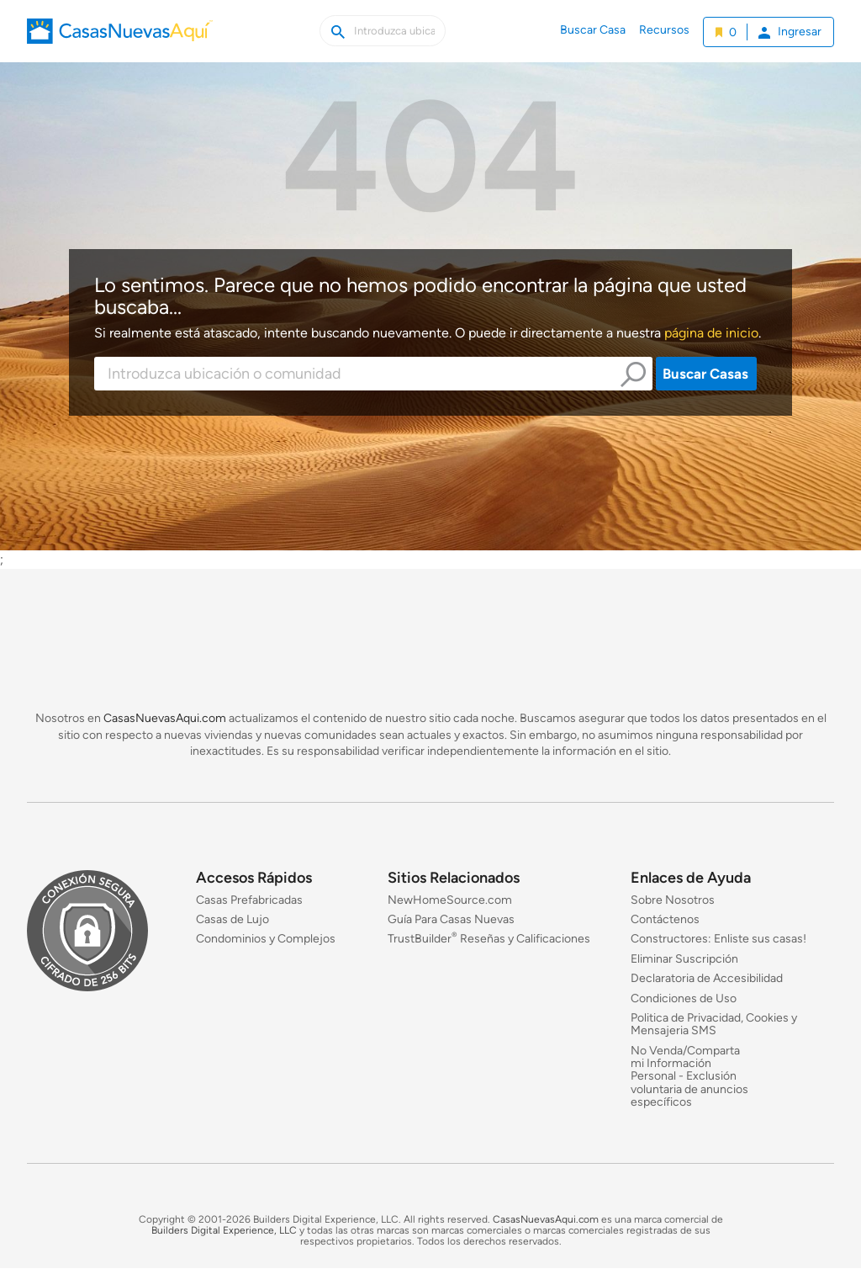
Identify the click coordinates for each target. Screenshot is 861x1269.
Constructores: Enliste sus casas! (718, 939)
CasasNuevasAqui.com (164, 718)
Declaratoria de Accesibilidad (707, 979)
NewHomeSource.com (450, 900)
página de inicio (711, 333)
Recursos (664, 30)
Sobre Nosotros (673, 900)
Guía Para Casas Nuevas (451, 919)
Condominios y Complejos (265, 939)
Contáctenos (665, 919)
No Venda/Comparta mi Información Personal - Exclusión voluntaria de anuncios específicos (689, 1076)
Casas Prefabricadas (249, 900)
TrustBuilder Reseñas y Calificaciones (489, 939)
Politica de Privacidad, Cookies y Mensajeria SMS (714, 1024)
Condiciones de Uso (684, 998)
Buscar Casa (593, 30)
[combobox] (373, 373)
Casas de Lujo (232, 919)
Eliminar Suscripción (684, 959)
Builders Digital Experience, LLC (224, 1230)
